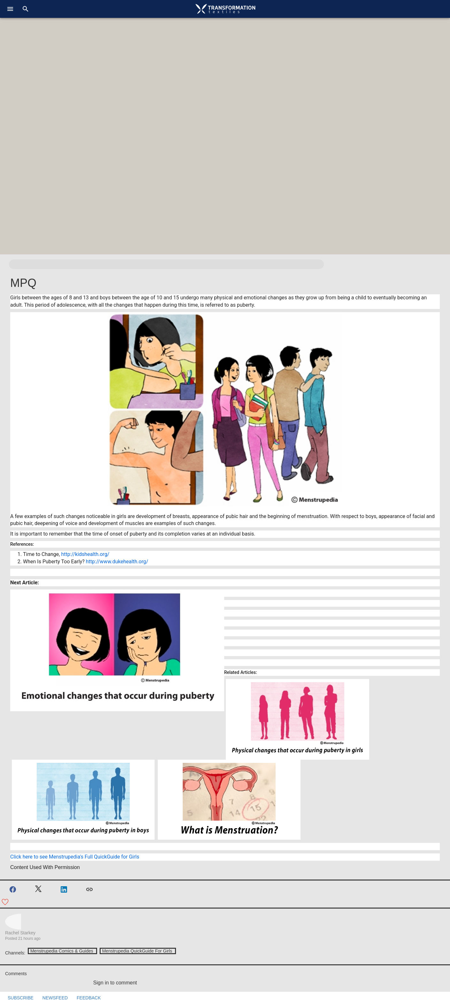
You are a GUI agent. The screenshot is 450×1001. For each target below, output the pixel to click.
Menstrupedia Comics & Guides (61, 951)
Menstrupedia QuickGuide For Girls (137, 951)
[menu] (10, 9)
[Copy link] (89, 889)
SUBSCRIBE (17, 997)
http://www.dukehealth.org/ (117, 562)
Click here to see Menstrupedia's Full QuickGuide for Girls (75, 857)
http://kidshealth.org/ (85, 554)
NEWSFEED (51, 997)
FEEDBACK (85, 997)
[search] (25, 9)
